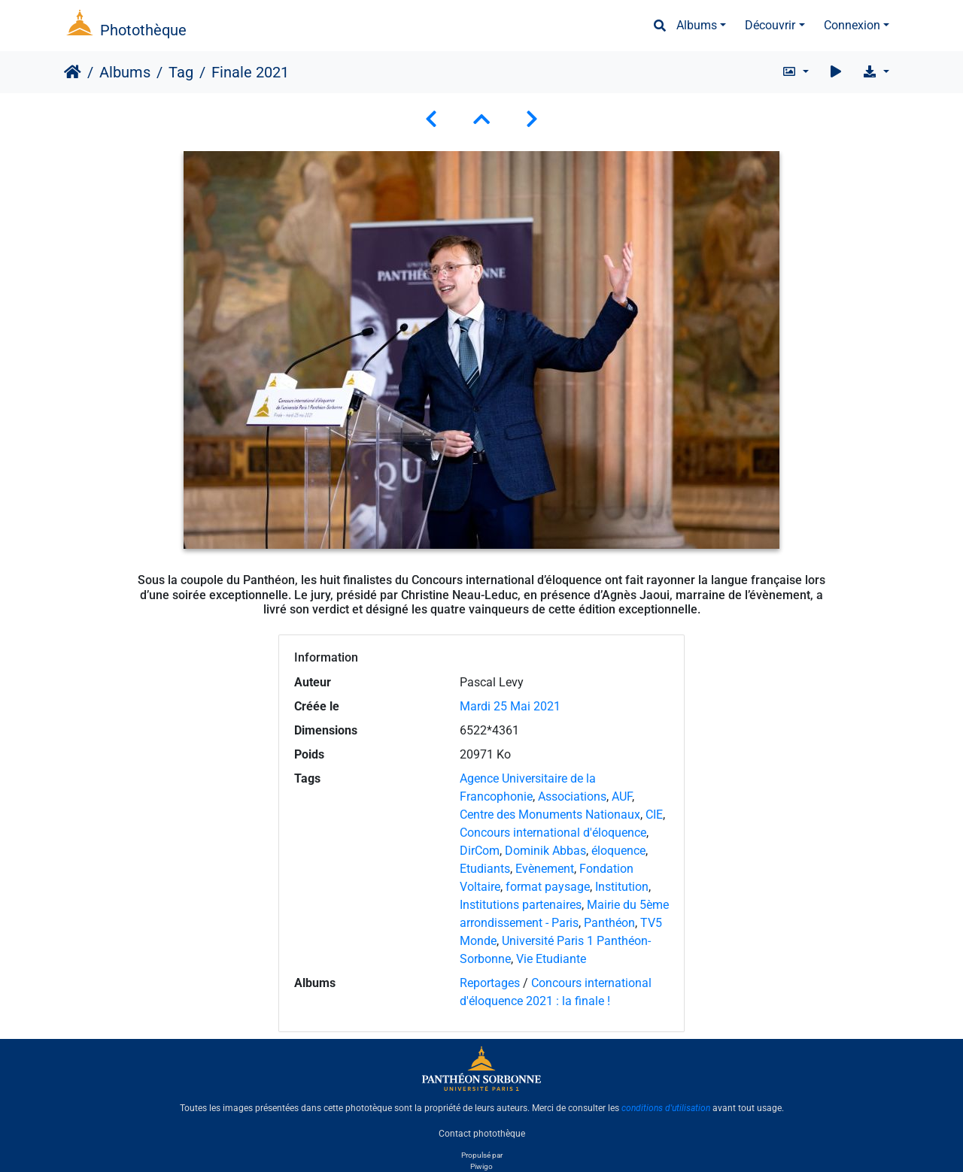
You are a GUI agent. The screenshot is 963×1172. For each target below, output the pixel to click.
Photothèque (143, 30)
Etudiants (485, 869)
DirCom (480, 850)
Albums (696, 25)
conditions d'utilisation (665, 1108)
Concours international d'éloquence (553, 832)
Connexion (852, 25)
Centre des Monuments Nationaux (550, 814)
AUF (622, 796)
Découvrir (770, 25)
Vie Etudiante (551, 959)
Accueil (72, 72)
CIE (654, 814)
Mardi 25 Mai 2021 (510, 706)
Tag (181, 72)
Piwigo (481, 1166)
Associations (572, 796)
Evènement (544, 869)
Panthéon (609, 923)
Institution (622, 887)
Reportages (490, 983)
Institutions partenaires (521, 905)
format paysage (548, 887)
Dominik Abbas (545, 850)
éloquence (618, 850)
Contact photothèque (482, 1133)
